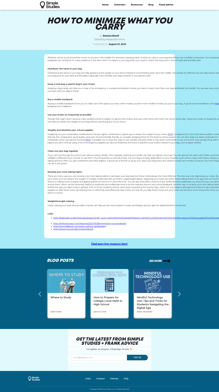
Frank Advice (166, 5)
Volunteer (119, 5)
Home (105, 5)
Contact (100, 378)
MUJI (170, 134)
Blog (150, 5)
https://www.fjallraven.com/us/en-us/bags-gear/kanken (79, 226)
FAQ (126, 378)
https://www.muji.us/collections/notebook (73, 229)
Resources (137, 5)
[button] (42, 294)
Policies (114, 378)
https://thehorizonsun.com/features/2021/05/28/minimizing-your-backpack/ (89, 223)
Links (88, 378)
